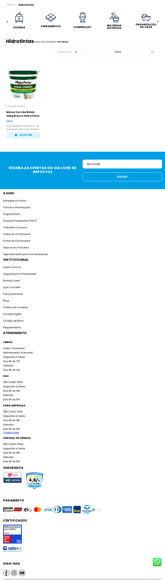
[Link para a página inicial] (10, 5)
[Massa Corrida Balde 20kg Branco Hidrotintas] (23, 103)
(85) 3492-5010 (12, 411)
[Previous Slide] (7, 21)
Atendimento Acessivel (17, 352)
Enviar (122, 176)
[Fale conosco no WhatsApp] (157, 562)
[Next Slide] (157, 21)
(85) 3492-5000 (13, 444)
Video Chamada (13, 348)
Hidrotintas (25, 4)
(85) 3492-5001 (12, 382)
